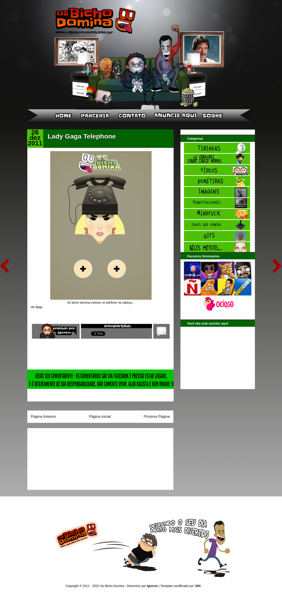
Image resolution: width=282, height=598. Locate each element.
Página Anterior (43, 416)
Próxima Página (157, 416)
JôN (197, 586)
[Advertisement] (58, 457)
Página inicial (100, 416)
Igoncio (152, 586)
